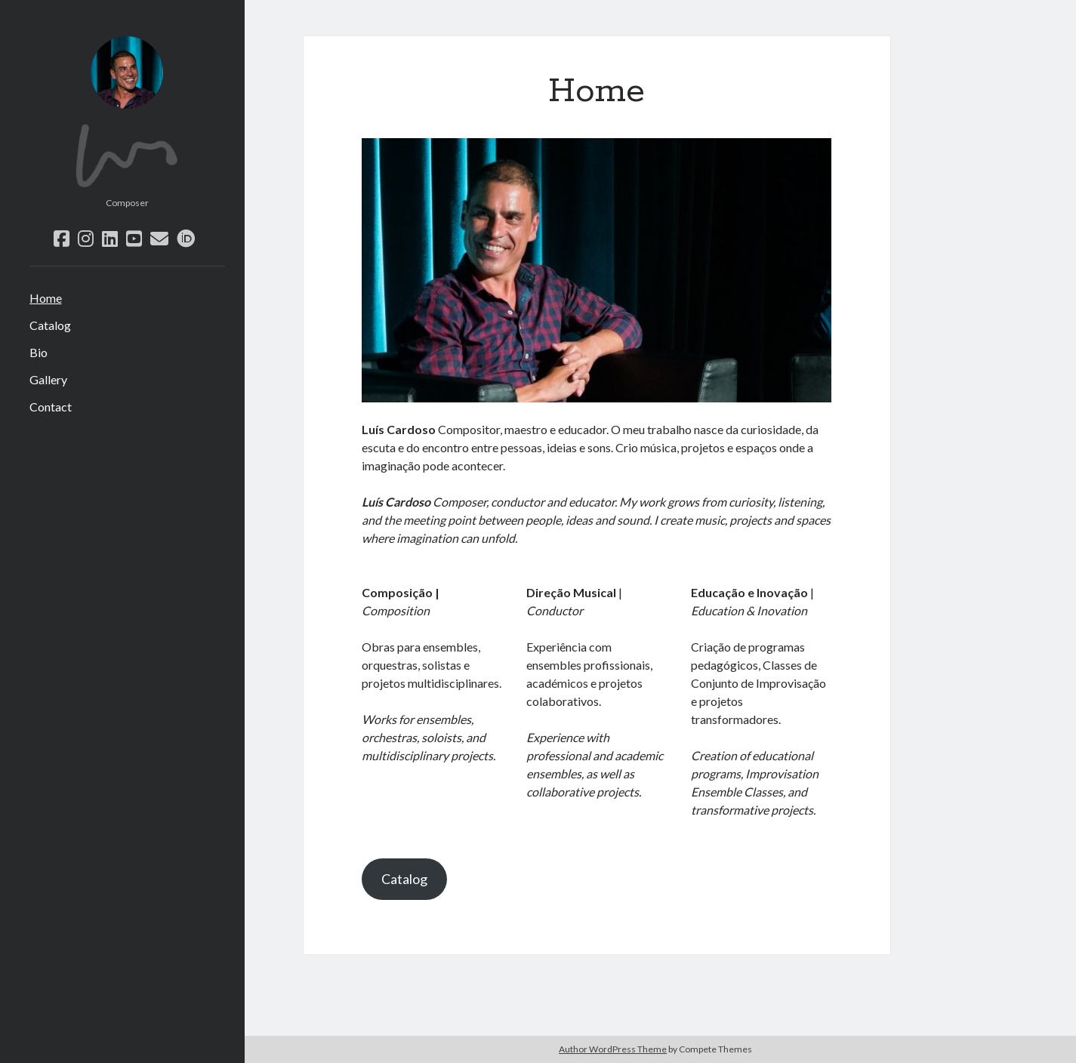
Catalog (50, 325)
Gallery (48, 379)
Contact (50, 406)
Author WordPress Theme (613, 1049)
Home (45, 298)
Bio (38, 352)
